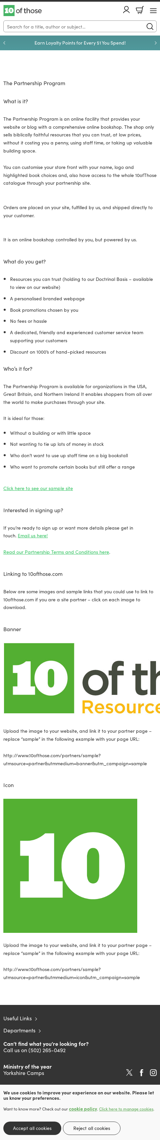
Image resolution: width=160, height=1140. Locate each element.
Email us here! (33, 535)
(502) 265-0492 (47, 1050)
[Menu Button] (153, 10)
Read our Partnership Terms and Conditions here (56, 551)
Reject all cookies (91, 1128)
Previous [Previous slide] (4, 43)
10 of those (22, 10)
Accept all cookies (32, 1128)
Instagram (153, 1072)
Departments (19, 1030)
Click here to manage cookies (126, 1108)
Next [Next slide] (156, 43)
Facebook (141, 1072)
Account (126, 9)
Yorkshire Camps (23, 1072)
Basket (140, 10)
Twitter (129, 1072)
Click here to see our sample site (38, 488)
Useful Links (17, 1018)
